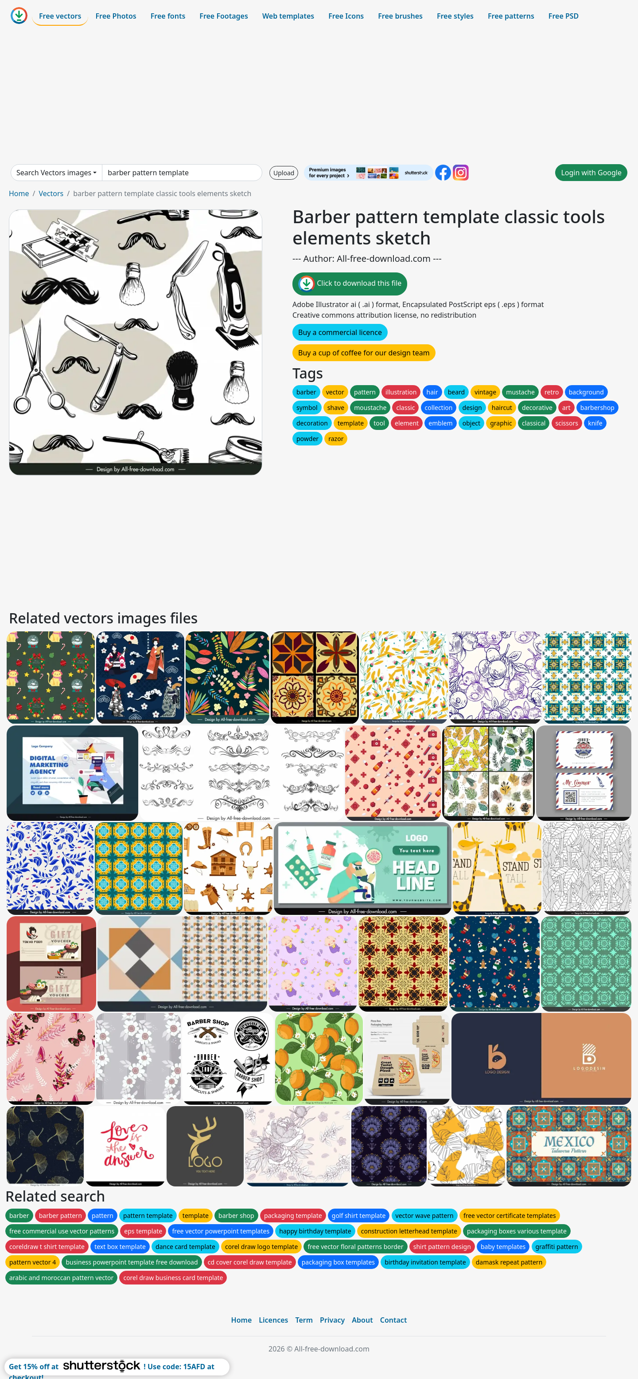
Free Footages (223, 16)
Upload (283, 173)
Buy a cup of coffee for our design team (364, 353)
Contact (393, 1320)
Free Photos (115, 16)
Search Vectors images (53, 172)
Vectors (51, 193)
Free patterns (511, 16)
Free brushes (400, 16)
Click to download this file (349, 284)
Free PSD (564, 16)
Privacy (332, 1320)
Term (304, 1320)
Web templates (288, 16)
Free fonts (168, 16)
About (362, 1320)
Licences (273, 1320)
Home (19, 193)
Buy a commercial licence (340, 332)
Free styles (455, 16)
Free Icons (346, 16)
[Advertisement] (319, 95)
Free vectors (60, 16)
